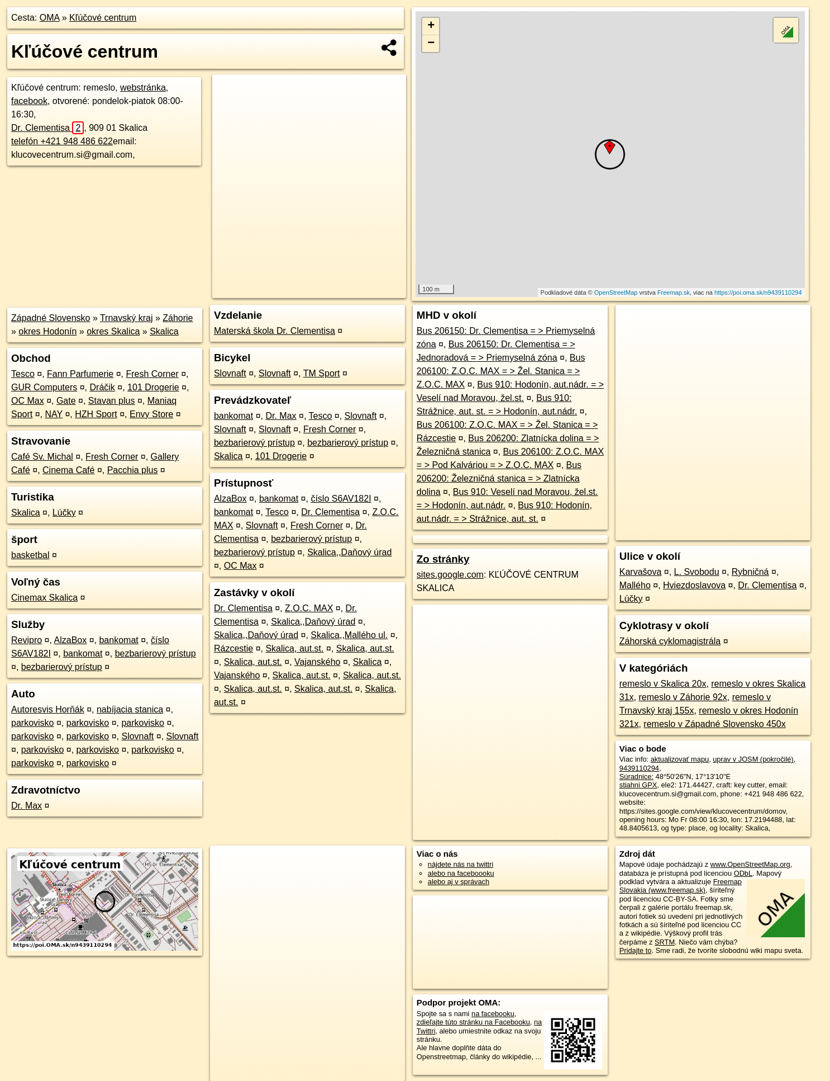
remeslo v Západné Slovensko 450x (714, 724)
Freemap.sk (673, 292)
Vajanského (317, 662)
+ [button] (431, 26)
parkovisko (32, 723)
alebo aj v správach (458, 881)
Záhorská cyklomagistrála (670, 641)
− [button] (431, 43)
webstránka (143, 87)
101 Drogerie (153, 387)
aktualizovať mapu (680, 759)
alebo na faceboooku (461, 873)
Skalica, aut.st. (294, 648)
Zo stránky (443, 559)
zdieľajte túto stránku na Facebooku (473, 1022)
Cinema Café (68, 470)
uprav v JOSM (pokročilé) (753, 759)
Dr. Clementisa (47, 127)
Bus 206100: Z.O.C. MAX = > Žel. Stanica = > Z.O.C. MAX (501, 371)
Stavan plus (111, 400)
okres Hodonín (47, 331)
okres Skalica (113, 331)
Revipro (26, 640)
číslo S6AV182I (341, 498)
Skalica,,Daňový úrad (349, 552)
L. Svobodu (696, 572)
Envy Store (151, 414)
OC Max (27, 400)
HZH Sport (96, 414)
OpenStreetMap (616, 292)
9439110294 (639, 768)
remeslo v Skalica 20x (663, 683)
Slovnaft (137, 736)
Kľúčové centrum (102, 17)
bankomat (118, 640)
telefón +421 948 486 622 (62, 141)
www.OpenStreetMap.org (750, 864)
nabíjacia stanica (130, 709)
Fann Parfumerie (80, 374)
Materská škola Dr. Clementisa (274, 331)
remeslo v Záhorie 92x (682, 697)
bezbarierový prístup (155, 653)
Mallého (635, 585)
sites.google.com (450, 574)
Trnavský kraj (126, 318)
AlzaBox (70, 640)
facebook (29, 101)
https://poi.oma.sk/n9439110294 (758, 292)
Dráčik (102, 387)
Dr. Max (26, 805)
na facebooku (492, 1013)
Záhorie (178, 318)
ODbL (743, 873)
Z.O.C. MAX (309, 608)
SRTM (665, 942)
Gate (66, 400)
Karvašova (640, 572)
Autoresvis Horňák (47, 709)
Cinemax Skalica (44, 597)
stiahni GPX (638, 785)
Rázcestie (233, 648)
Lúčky (64, 512)
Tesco (23, 374)
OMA (50, 17)
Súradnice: (636, 776)
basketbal (30, 555)
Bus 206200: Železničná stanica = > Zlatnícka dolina (499, 478)
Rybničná (750, 572)
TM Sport (321, 373)
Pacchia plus (132, 470)
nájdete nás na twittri (460, 864)
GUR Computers (44, 387)
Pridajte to (635, 950)
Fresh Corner (152, 374)
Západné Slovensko (50, 318)
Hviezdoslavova (694, 585)
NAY (54, 414)
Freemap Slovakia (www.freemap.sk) (680, 885)
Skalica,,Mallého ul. (349, 635)
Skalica (164, 331)
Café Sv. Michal (42, 456)
